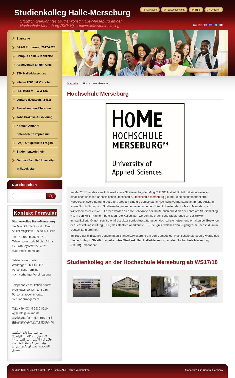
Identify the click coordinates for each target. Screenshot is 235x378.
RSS (197, 9)
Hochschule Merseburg (149, 197)
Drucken (215, 9)
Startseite (72, 83)
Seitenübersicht (176, 9)
